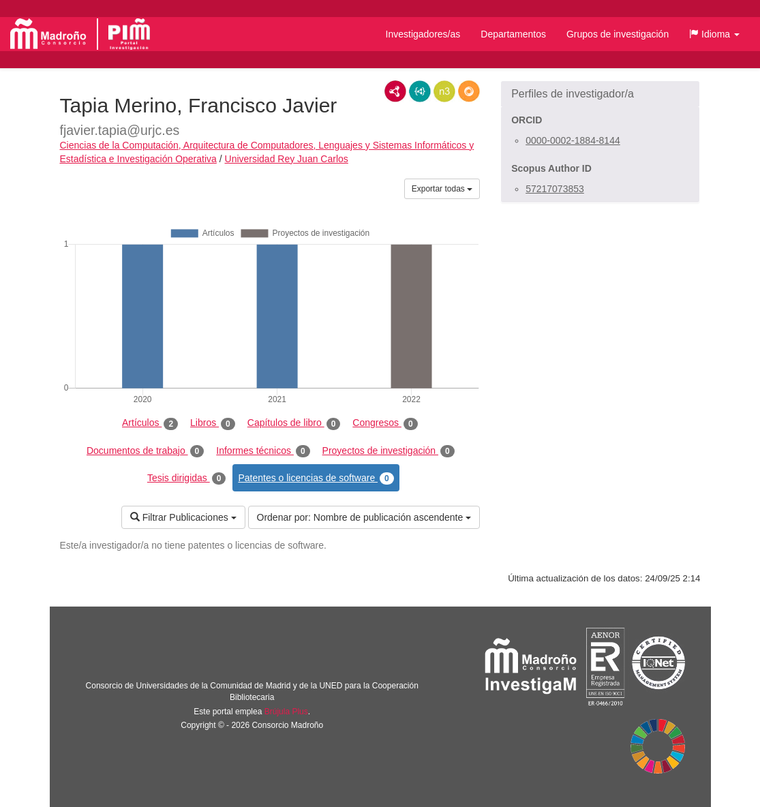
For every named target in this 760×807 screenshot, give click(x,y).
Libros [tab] (212, 423)
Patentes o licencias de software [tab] (315, 478)
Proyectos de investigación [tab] (388, 451)
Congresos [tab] (384, 423)
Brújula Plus (286, 711)
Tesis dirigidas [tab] (186, 478)
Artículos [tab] (150, 423)
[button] (714, 34)
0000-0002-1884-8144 (573, 140)
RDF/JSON (469, 91)
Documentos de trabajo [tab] (145, 451)
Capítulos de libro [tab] (294, 423)
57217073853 (555, 188)
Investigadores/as (423, 34)
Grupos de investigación (617, 34)
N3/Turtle (444, 91)
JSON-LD (420, 91)
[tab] (600, 94)
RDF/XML (395, 91)
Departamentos (513, 34)
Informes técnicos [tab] (262, 451)
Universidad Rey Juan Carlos (286, 158)
